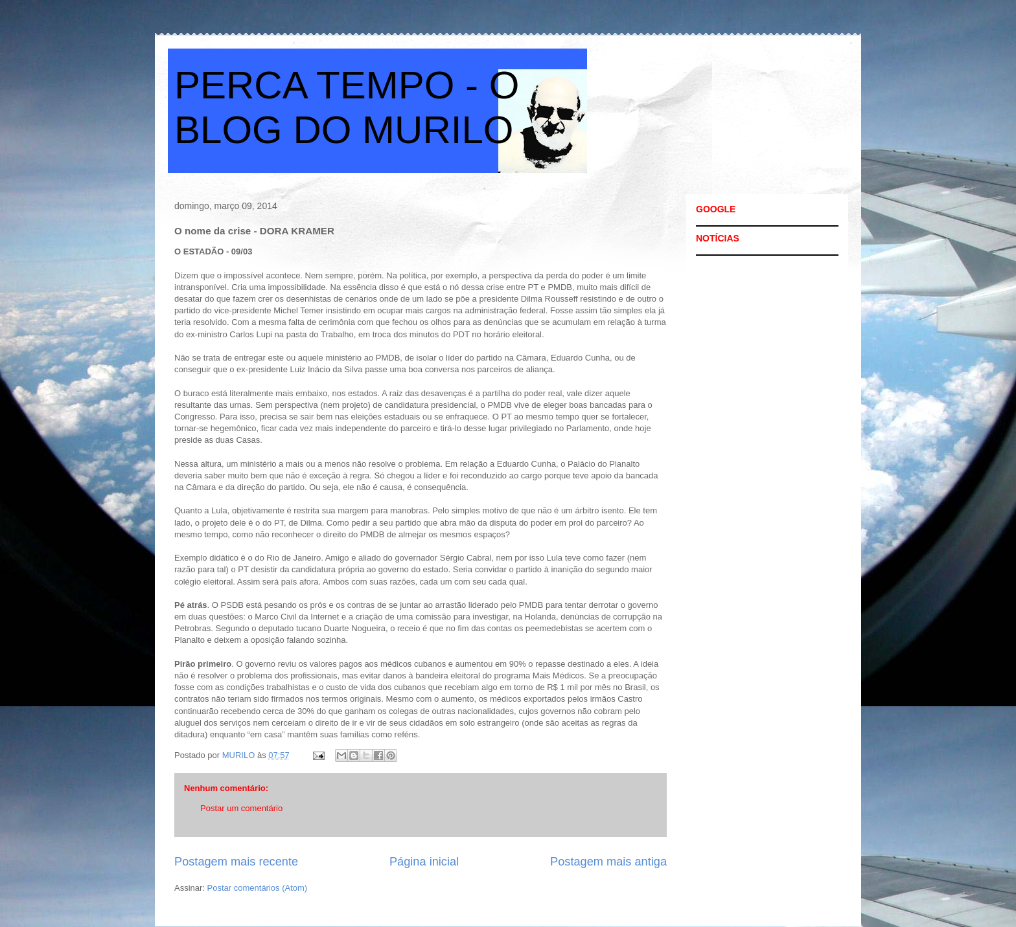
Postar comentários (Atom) (257, 888)
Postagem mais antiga (608, 861)
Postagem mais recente (236, 861)
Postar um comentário (241, 808)
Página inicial (424, 861)
